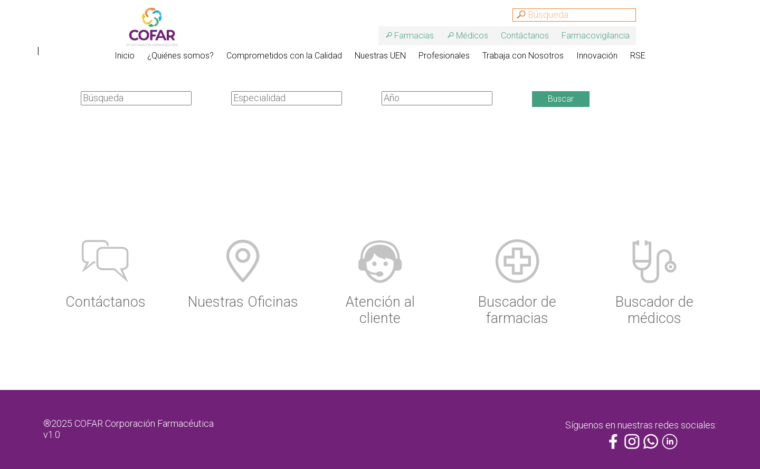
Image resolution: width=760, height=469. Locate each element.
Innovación (597, 56)
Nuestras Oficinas (243, 302)
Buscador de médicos (654, 310)
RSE (637, 56)
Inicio (125, 56)
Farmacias (414, 36)
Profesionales (444, 56)
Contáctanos (525, 36)
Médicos (472, 36)
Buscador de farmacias (517, 310)
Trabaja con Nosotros (523, 56)
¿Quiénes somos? (180, 56)
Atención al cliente (380, 310)
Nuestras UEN (380, 56)
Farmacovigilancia (596, 36)
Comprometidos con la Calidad (284, 56)
